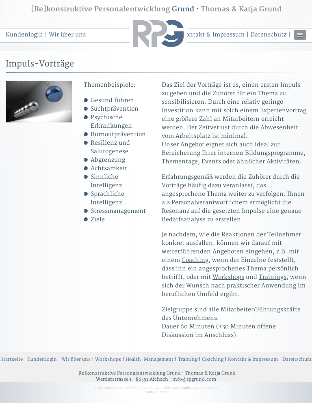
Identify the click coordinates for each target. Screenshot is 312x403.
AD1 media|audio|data (181, 388)
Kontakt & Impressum (213, 34)
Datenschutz (268, 34)
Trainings (272, 277)
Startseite (11, 359)
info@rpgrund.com (194, 379)
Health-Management (149, 359)
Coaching (195, 260)
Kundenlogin (24, 34)
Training (187, 359)
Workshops (228, 277)
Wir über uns (67, 34)
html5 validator (155, 392)
